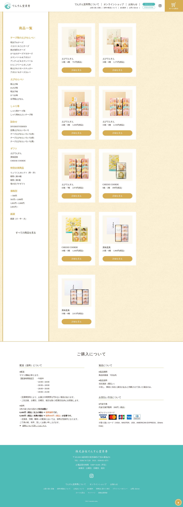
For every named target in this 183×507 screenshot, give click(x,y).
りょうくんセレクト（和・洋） (23, 173)
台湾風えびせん (16, 99)
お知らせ (132, 4)
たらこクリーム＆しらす (20, 65)
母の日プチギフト (17, 184)
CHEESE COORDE (18, 161)
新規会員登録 (148, 7)
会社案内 (123, 8)
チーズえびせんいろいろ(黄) (22, 141)
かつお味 (14, 95)
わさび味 (14, 88)
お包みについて (79, 489)
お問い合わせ (133, 8)
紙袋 (12, 214)
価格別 (13, 191)
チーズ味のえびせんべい (22, 37)
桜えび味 (14, 84)
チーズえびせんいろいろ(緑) (22, 138)
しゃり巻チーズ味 (17, 111)
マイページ (148, 4)
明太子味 (14, 92)
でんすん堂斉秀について (87, 4)
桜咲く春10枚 (16, 176)
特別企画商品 (17, 168)
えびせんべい (17, 79)
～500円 (13, 196)
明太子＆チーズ (16, 42)
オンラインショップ (114, 4)
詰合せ (13, 122)
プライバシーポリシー (120, 489)
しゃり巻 (14, 106)
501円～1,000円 (16, 199)
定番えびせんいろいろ (19, 130)
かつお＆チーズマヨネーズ (21, 54)
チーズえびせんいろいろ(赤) (22, 134)
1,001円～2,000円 (17, 203)
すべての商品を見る (26, 232)
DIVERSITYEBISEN (18, 126)
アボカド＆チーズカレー (20, 72)
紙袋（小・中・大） (18, 219)
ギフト (13, 148)
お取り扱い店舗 (95, 8)
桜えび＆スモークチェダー (21, 68)
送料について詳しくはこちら (34, 426)
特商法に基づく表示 (103, 489)
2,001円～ (14, 207)
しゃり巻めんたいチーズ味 (21, 115)
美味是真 (14, 157)
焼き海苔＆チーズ (17, 50)
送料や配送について (110, 8)
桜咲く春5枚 (15, 180)
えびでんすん (16, 153)
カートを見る (80, 493)
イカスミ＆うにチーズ (19, 46)
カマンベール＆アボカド (20, 57)
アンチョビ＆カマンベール (21, 61)
